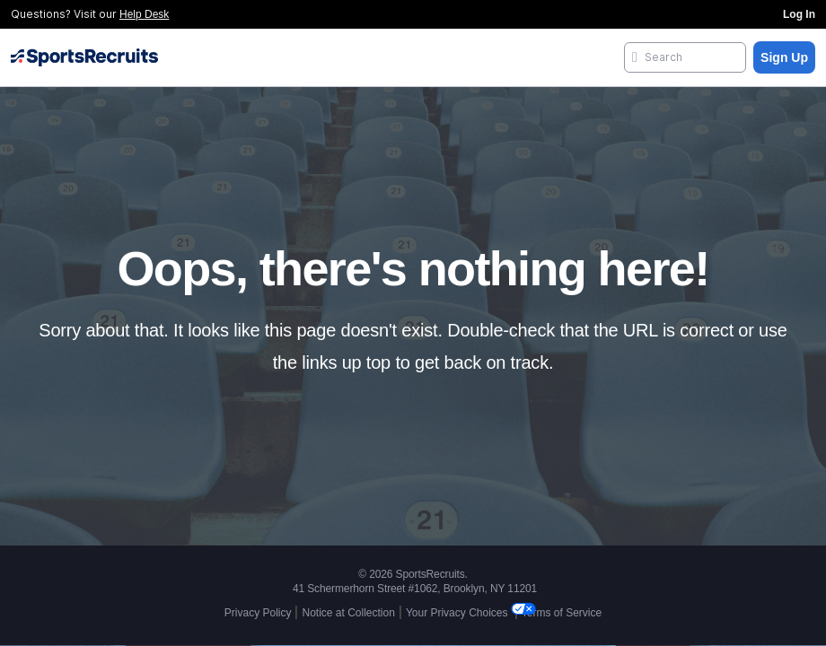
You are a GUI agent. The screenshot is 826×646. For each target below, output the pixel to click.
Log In (799, 14)
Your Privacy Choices (458, 613)
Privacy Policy (258, 613)
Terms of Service (562, 613)
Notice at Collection (348, 613)
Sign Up (784, 57)
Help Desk (144, 14)
